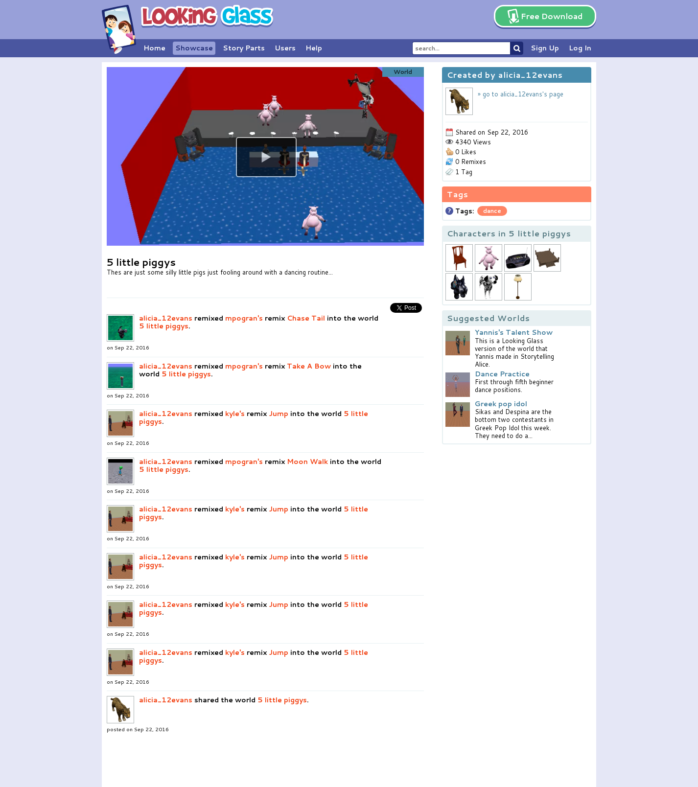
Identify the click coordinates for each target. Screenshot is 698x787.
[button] (266, 157)
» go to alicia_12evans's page (520, 94)
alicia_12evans (165, 318)
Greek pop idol (501, 404)
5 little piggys (163, 326)
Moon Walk (307, 461)
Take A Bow (309, 366)
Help (313, 48)
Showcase (194, 48)
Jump (278, 413)
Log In (580, 48)
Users (285, 48)
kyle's (235, 413)
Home (154, 48)
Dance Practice (502, 374)
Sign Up (545, 48)
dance (492, 211)
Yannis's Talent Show (514, 332)
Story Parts (244, 48)
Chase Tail (306, 318)
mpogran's (244, 318)
